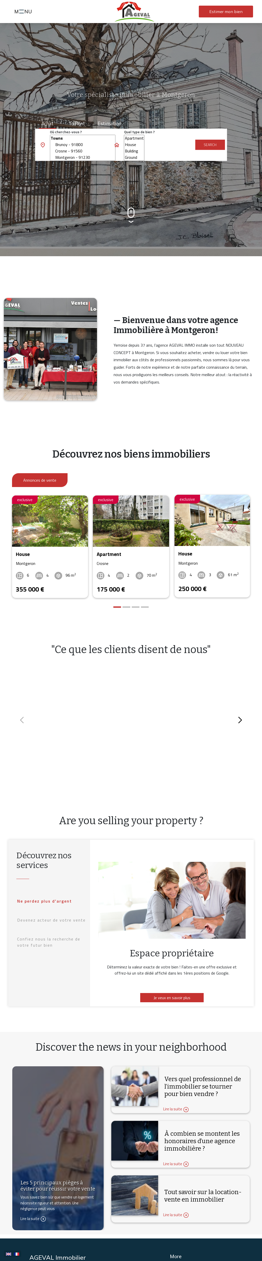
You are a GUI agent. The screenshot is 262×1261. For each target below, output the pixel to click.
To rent (77, 123)
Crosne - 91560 (82, 151)
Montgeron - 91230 (82, 157)
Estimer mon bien (226, 11)
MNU (24, 12)
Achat (47, 123)
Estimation (109, 123)
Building (134, 151)
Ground (134, 157)
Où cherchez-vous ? (66, 132)
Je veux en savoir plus (172, 996)
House (134, 144)
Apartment (134, 138)
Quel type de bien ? (139, 132)
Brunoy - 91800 (82, 144)
